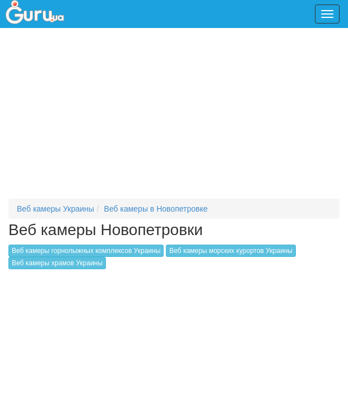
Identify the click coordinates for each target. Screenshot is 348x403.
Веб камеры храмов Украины (57, 263)
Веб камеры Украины (55, 208)
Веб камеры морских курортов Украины (231, 251)
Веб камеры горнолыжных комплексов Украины (86, 251)
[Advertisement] (178, 117)
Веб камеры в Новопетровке (156, 208)
